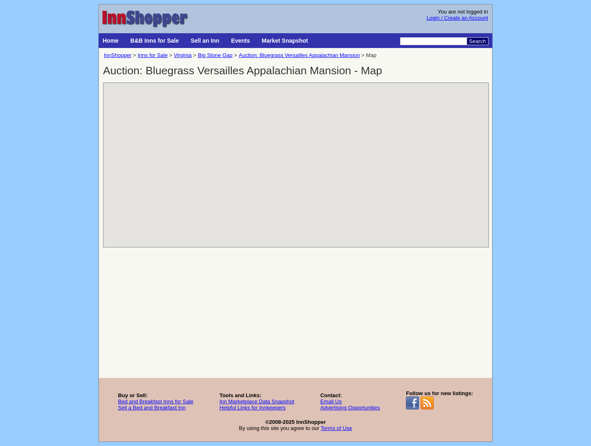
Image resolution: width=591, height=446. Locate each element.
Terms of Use (336, 428)
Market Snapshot (285, 40)
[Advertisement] (295, 316)
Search (477, 41)
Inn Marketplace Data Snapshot (257, 401)
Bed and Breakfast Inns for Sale (155, 401)
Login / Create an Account (457, 18)
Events (240, 40)
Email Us (330, 401)
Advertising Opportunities (350, 408)
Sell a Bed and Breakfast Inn (152, 408)
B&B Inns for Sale (155, 40)
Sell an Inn (204, 40)
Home (111, 40)
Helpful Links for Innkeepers (253, 408)
